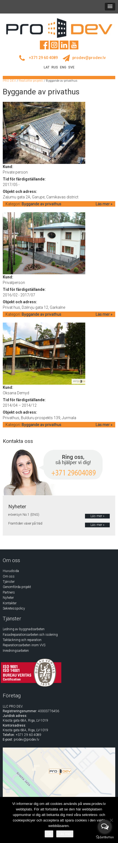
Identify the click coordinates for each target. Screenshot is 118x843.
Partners (9, 592)
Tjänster (9, 582)
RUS (54, 67)
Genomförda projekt (17, 587)
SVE (71, 67)
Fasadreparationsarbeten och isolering (30, 635)
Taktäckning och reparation (22, 640)
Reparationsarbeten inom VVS (24, 645)
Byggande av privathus (41, 204)
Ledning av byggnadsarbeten (24, 629)
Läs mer (64, 834)
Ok (49, 834)
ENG (63, 67)
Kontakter (10, 603)
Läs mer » (104, 204)
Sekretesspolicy (14, 608)
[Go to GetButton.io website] (105, 837)
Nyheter (8, 598)
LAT (47, 67)
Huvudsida (11, 571)
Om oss (9, 576)
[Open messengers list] (105, 827)
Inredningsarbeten (16, 651)
